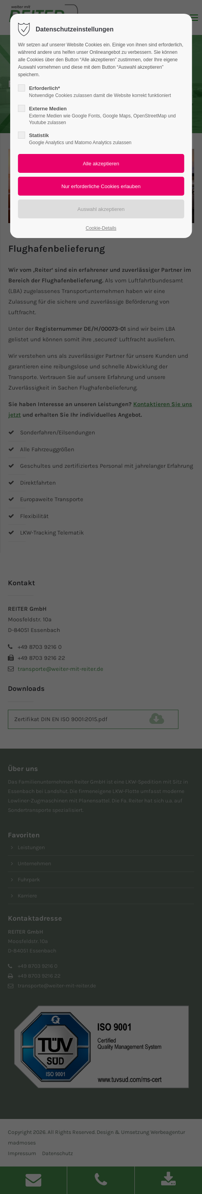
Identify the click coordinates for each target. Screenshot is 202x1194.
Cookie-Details (101, 228)
